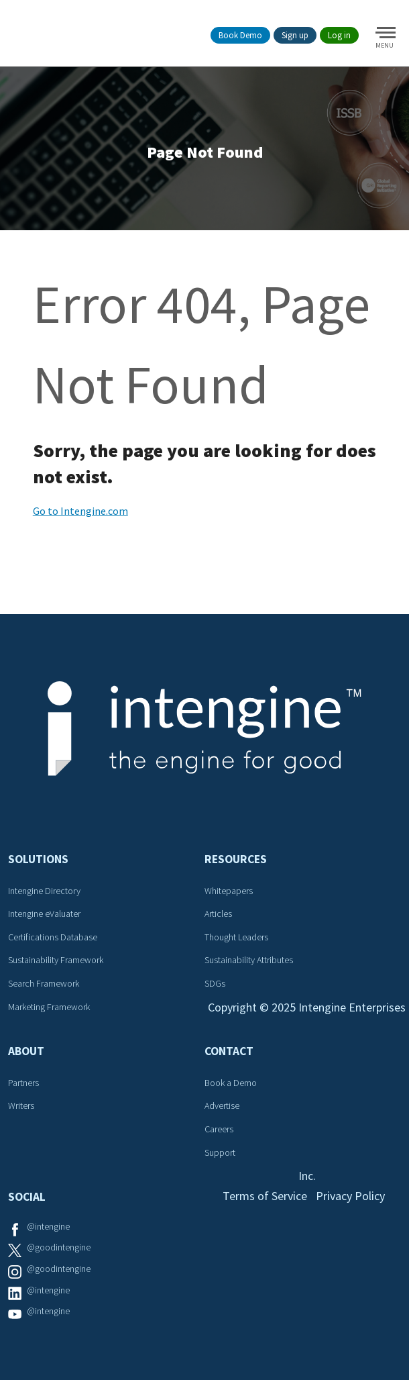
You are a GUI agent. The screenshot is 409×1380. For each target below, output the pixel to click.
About (26, 1051)
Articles (218, 913)
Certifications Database (52, 937)
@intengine (48, 1226)
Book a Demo (230, 1083)
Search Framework (43, 983)
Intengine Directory (44, 891)
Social (27, 1196)
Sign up (295, 35)
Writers (21, 1105)
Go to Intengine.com (80, 511)
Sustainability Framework (55, 960)
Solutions (38, 859)
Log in (339, 35)
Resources (235, 859)
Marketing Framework (49, 1007)
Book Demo (240, 35)
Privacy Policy (350, 1195)
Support (219, 1152)
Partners (23, 1083)
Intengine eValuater (44, 913)
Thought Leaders (236, 937)
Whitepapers (228, 891)
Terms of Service (265, 1195)
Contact (228, 1051)
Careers (218, 1129)
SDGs (214, 983)
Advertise (221, 1105)
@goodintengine (59, 1247)
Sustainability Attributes (248, 960)
